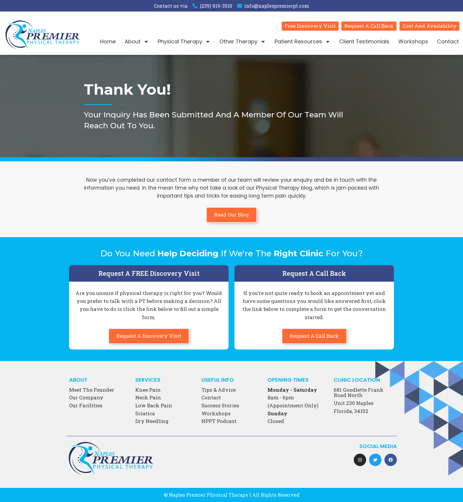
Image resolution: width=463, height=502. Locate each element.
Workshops (413, 41)
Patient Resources (302, 41)
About (137, 41)
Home (108, 41)
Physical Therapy (184, 41)
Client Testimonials (364, 41)
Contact (448, 41)
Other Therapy (242, 41)
